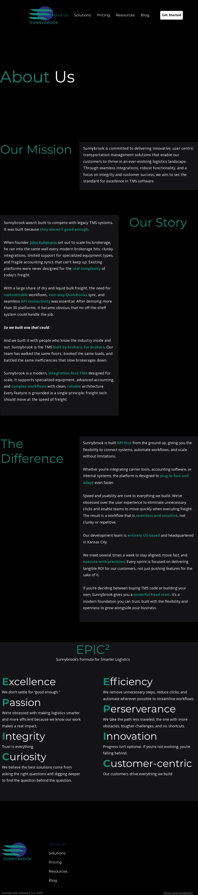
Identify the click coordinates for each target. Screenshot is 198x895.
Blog (53, 880)
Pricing (55, 862)
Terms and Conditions (178, 893)
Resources (58, 871)
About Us (57, 844)
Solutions (57, 853)
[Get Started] (171, 15)
